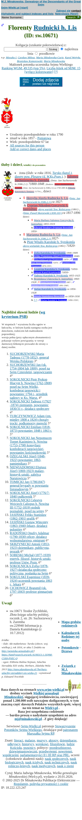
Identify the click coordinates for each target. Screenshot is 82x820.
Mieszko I (11, 57)
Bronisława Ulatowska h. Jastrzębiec (53, 278)
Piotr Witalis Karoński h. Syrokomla (51, 242)
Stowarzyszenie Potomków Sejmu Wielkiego (40, 728)
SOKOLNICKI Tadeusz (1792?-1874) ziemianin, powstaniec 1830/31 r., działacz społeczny (30, 405)
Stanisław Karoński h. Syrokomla (44, 285)
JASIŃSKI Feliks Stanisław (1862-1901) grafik (28, 516)
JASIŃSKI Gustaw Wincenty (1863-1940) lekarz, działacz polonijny (29, 525)
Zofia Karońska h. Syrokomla (50, 252)
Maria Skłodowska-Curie (50, 57)
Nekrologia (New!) (66, 13)
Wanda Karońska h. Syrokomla (53, 282)
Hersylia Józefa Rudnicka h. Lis (47, 198)
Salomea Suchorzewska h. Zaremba (46, 178)
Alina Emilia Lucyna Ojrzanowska (48, 259)
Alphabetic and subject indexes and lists (27, 13)
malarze (30, 740)
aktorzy (53, 740)
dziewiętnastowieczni (23, 751)
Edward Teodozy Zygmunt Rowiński (53, 227)
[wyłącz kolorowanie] (39, 72)
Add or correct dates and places (30, 149)
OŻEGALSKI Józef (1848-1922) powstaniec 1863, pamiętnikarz (27, 460)
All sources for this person (27, 145)
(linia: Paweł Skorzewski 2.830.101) (42, 212)
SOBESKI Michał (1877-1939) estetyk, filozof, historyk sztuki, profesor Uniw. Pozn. (30, 558)
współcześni (10, 755)
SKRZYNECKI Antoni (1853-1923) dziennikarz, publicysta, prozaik (30, 547)
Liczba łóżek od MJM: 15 (63, 68)
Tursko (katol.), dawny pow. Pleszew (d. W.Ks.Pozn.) (43, 174)
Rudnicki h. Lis (55, 27)
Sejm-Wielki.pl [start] (14, 7)
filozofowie (57, 744)
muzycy (42, 740)
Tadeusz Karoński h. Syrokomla (51, 275)
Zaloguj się (63, 10)
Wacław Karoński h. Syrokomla (54, 300)
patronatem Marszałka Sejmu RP (52, 731)
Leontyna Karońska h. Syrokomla (52, 269)
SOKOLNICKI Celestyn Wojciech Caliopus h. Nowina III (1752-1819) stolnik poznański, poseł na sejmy (29, 505)
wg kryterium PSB (23, 314)
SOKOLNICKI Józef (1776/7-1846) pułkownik (30, 494)
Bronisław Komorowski (30, 61)
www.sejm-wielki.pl (50, 689)
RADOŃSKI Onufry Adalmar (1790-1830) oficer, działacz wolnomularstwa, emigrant (29, 536)
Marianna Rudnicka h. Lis (43, 234)
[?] (56, 72)
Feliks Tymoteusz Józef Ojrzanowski (53, 256)
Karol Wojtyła (72, 57)
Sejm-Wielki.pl (31, 726)
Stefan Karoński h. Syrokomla (50, 288)
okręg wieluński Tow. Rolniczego (40, 245)
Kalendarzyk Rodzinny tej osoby (71, 636)
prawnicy (29, 747)
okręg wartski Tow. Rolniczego (54, 209)
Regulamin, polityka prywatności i (41, 784)
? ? (35, 299)
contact (76, 10)
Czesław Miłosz (26, 57)
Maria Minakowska (54, 61)
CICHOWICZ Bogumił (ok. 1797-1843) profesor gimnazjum (31, 589)
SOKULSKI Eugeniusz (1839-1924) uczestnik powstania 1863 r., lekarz (31, 580)
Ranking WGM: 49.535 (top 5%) (23, 68)
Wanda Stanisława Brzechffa (49, 296)
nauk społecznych (56, 758)
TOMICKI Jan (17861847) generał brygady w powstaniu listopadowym (29, 485)
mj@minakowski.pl (28, 719)
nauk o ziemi (65, 766)
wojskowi (42, 744)
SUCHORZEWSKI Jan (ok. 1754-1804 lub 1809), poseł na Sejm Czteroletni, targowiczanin (31, 368)
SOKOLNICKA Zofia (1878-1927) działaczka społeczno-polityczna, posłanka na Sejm (29, 569)
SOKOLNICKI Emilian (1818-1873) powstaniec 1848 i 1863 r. (31, 428)
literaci (18, 740)
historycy (28, 744)
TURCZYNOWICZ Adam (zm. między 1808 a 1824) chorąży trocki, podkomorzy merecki (30, 419)
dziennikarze (68, 740)
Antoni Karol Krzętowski (47, 272)
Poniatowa (44, 138)
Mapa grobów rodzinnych (71, 623)
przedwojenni (48, 751)
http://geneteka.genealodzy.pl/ (18, 651)
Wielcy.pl (51, 708)
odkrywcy (13, 744)
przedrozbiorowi (60, 747)
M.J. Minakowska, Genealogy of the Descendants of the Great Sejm (41, 3)
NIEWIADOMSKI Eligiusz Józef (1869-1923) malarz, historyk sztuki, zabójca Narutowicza (28, 472)
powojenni (65, 751)
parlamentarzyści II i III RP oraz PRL (44, 755)
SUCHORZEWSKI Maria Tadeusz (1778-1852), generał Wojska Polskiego (29, 357)
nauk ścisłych (34, 762)
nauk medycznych (43, 766)
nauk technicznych (57, 762)
